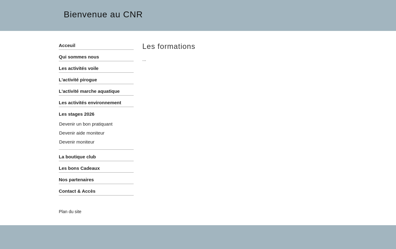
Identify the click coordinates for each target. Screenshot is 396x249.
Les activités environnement (90, 102)
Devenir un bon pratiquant (86, 124)
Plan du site (70, 211)
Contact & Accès (77, 191)
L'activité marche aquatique (89, 91)
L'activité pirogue (78, 79)
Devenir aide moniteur (82, 132)
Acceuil (67, 45)
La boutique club (77, 156)
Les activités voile (78, 68)
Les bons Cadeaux (79, 168)
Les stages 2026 (76, 114)
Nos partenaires (76, 179)
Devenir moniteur (76, 141)
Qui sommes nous (79, 56)
